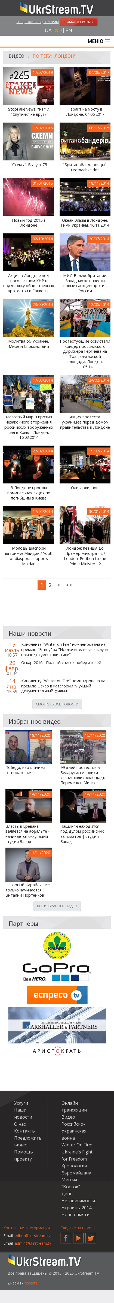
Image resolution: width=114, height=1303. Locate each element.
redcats (31, 1283)
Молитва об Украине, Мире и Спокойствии (28, 344)
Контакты (24, 1131)
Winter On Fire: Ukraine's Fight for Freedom (77, 1152)
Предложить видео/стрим (38, 22)
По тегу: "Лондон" (54, 56)
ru (58, 30)
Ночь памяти (75, 1214)
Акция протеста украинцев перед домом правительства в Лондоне (85, 422)
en (68, 30)
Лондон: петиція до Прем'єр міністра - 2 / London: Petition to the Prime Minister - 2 (85, 556)
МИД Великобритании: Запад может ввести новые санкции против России (85, 283)
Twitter (90, 1236)
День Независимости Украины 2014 (78, 1200)
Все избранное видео (57, 905)
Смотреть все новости (57, 704)
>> (69, 585)
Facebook (65, 1236)
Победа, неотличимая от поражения (26, 770)
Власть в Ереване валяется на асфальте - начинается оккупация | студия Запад (28, 834)
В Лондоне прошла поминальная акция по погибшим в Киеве (28, 492)
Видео (16, 56)
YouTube (78, 1236)
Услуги (21, 1103)
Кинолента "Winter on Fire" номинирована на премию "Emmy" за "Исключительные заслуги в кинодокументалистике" (64, 649)
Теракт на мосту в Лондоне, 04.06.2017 (85, 112)
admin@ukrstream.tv (33, 1243)
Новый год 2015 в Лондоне (29, 223)
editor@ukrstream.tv (33, 1235)
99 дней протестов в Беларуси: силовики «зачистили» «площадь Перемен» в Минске (82, 775)
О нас (20, 1124)
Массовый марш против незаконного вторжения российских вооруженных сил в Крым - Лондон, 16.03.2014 (28, 427)
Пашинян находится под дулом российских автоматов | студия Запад (82, 834)
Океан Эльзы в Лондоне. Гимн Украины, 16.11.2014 (85, 223)
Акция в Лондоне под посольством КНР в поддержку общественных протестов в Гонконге (28, 283)
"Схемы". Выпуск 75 (29, 164)
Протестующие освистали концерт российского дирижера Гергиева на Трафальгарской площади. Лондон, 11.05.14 (85, 354)
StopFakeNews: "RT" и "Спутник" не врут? (28, 112)
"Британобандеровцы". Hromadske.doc (85, 167)
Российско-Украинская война (73, 1131)
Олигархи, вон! (85, 487)
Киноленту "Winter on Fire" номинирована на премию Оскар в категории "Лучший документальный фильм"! (63, 685)
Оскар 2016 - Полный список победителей (61, 662)
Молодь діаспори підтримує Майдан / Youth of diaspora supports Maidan (29, 556)
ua (48, 30)
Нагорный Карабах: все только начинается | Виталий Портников (27, 889)
